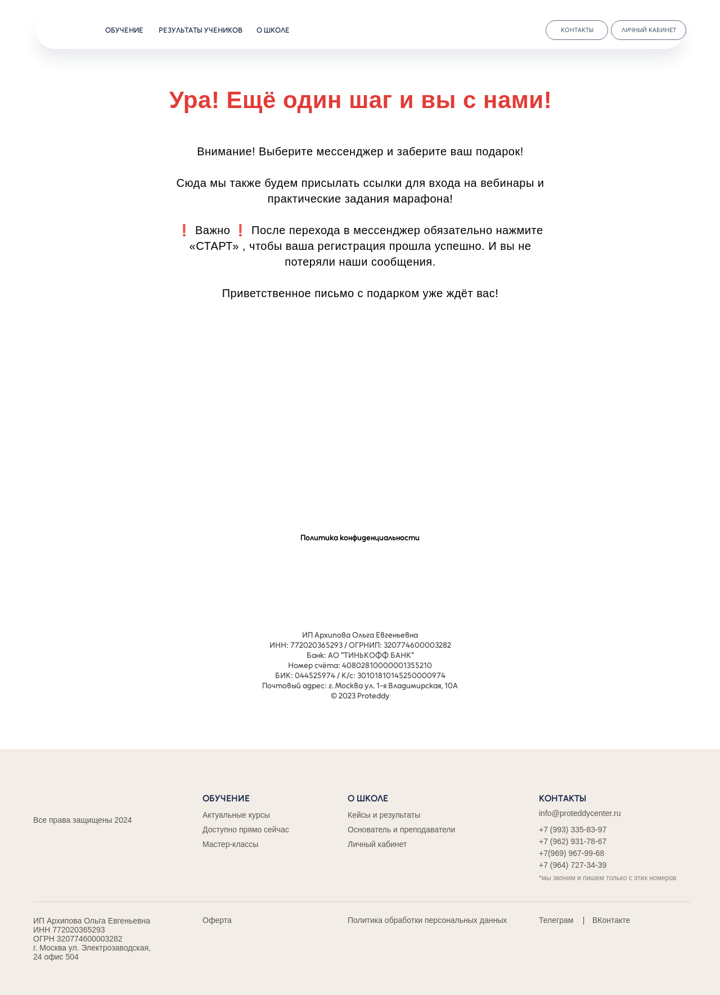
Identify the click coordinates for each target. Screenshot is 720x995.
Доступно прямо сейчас (245, 829)
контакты (577, 30)
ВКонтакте (611, 920)
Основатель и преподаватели (401, 829)
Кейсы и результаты (384, 814)
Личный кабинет (377, 844)
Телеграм (556, 920)
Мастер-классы (230, 844)
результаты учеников (200, 30)
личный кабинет (649, 30)
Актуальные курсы (236, 814)
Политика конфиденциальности (360, 538)
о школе (273, 30)
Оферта (217, 920)
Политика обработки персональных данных (427, 920)
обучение (124, 30)
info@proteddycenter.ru (580, 813)
